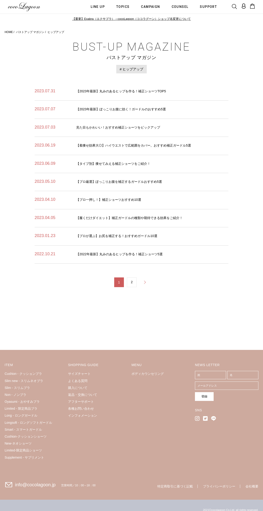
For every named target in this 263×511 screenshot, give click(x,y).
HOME (9, 32)
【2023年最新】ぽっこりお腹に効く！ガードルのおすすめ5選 (121, 109)
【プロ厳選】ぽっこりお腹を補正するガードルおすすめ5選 (119, 181)
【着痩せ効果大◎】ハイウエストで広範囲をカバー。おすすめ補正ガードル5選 (133, 145)
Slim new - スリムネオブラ (24, 381)
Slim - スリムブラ (17, 388)
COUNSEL (180, 6)
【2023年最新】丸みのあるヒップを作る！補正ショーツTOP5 (121, 91)
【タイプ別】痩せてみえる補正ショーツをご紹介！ (113, 163)
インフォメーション (82, 416)
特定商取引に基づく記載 (175, 486)
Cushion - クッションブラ (23, 374)
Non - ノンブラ (15, 395)
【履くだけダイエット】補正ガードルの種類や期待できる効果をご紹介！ (129, 218)
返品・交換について (82, 395)
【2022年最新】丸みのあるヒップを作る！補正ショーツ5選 (119, 254)
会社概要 (251, 486)
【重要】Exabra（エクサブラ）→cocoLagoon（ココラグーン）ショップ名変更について (131, 19)
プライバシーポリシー (219, 486)
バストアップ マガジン (30, 32)
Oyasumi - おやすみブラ (22, 402)
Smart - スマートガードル (23, 430)
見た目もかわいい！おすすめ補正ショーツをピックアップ (118, 127)
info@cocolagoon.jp (35, 484)
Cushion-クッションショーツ (26, 437)
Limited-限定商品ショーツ (23, 450)
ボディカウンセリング (148, 374)
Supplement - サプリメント (24, 457)
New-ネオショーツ (18, 443)
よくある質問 (77, 381)
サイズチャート (79, 374)
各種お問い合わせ (81, 409)
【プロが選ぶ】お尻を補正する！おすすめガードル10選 (116, 236)
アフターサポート (81, 402)
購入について (77, 388)
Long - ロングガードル (21, 416)
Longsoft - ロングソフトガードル (28, 422)
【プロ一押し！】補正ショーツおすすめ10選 (108, 199)
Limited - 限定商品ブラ (21, 409)
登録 (202, 396)
